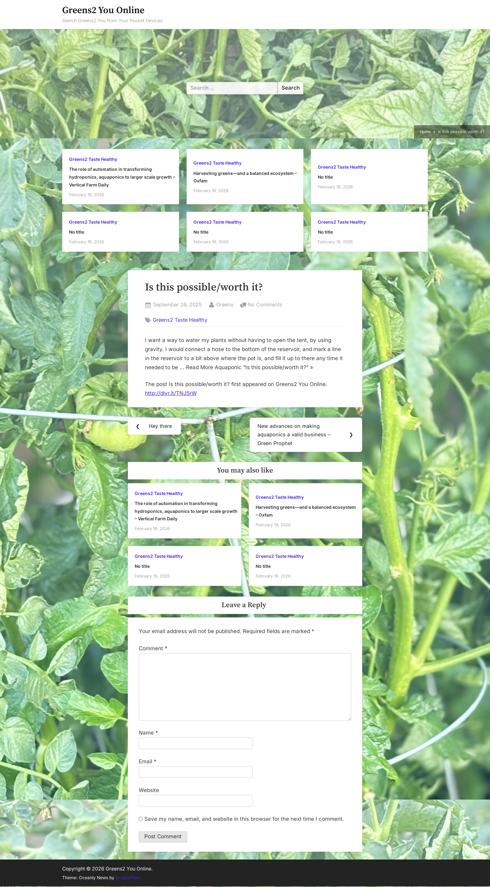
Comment (153, 649)
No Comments (265, 304)
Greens (224, 304)
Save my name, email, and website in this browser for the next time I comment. (244, 819)
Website (149, 790)
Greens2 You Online (103, 10)
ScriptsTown (128, 877)
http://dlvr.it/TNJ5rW (171, 393)
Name (148, 733)
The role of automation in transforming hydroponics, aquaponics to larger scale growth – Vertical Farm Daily (122, 176)
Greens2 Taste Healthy (93, 159)
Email (148, 762)
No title (325, 177)
